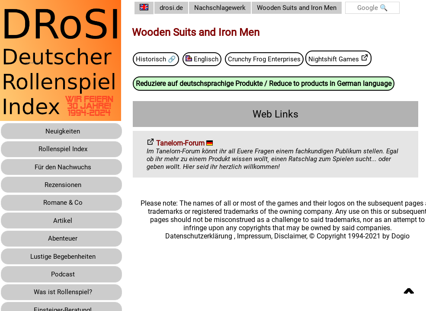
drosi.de (178, 8)
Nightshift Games (352, 58)
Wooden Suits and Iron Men (308, 8)
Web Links (279, 114)
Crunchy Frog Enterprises (275, 59)
